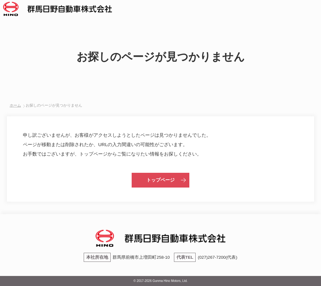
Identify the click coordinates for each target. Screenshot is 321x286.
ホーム (15, 105)
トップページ (160, 180)
